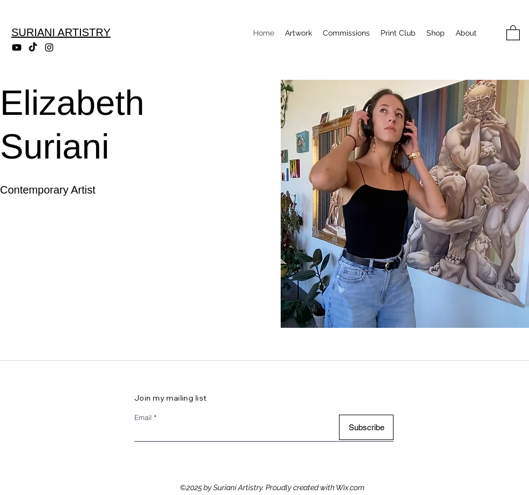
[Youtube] (16, 47)
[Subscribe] (366, 427)
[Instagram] (49, 47)
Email (143, 417)
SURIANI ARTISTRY (61, 32)
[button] (513, 32)
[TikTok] (33, 47)
